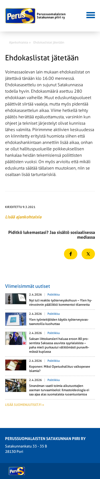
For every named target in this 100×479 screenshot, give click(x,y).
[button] (90, 14)
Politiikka (53, 294)
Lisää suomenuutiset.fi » (24, 405)
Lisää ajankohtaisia (23, 216)
